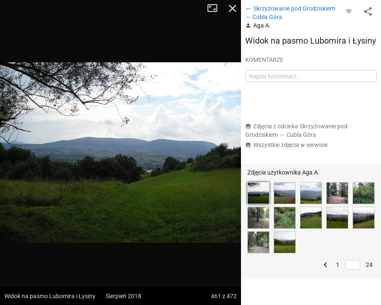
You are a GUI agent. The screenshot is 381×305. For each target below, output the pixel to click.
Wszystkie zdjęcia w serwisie (286, 144)
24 (369, 264)
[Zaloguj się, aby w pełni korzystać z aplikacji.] (349, 11)
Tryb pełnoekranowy (215, 8)
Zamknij (232, 8)
